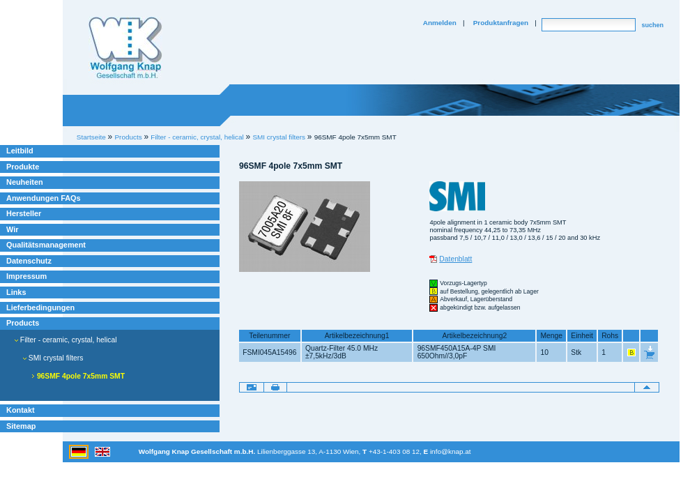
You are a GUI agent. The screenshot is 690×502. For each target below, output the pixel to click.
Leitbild (19, 150)
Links (16, 292)
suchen (652, 25)
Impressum (26, 276)
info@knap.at (450, 451)
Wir (12, 229)
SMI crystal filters (278, 137)
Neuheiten (24, 182)
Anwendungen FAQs (43, 198)
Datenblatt (455, 259)
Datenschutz (29, 261)
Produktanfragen (500, 22)
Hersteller (23, 213)
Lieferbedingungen (40, 307)
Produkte (22, 166)
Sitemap (21, 426)
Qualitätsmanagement (46, 245)
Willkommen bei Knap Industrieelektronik (125, 48)
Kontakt (20, 410)
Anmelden (440, 22)
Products (22, 323)
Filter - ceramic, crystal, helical (66, 340)
